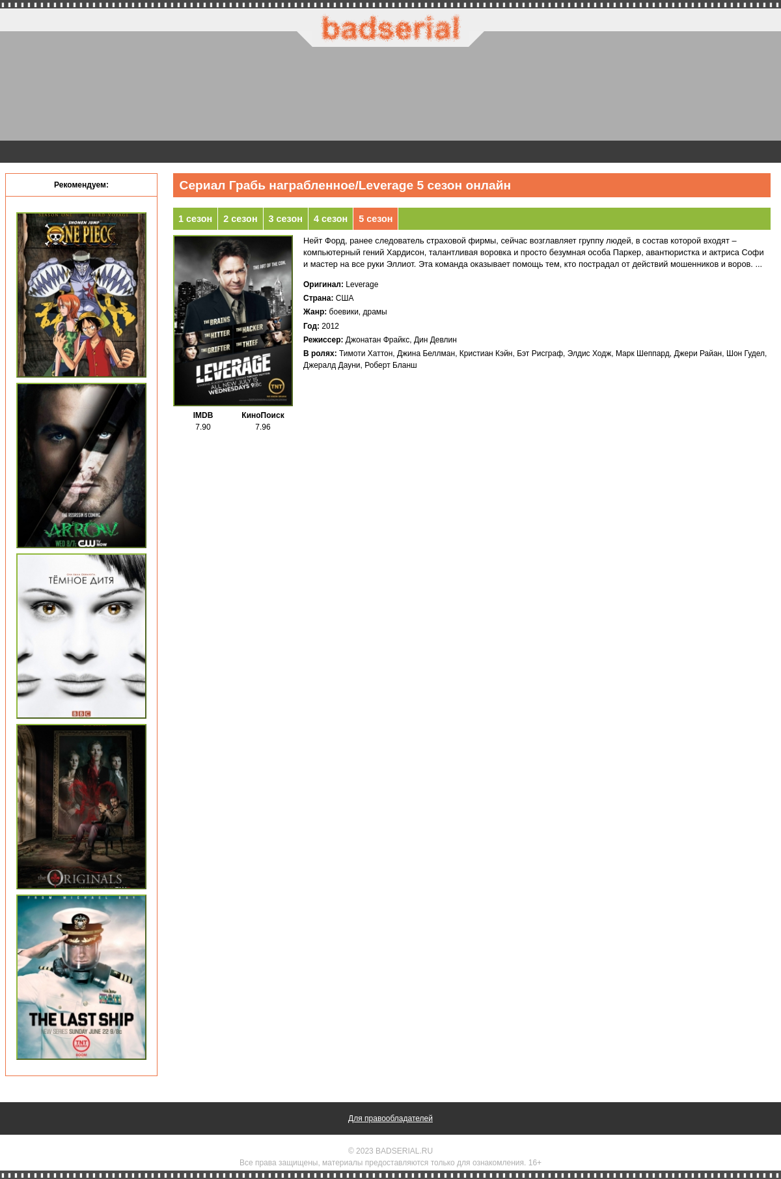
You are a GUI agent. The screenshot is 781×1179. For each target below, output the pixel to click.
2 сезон (240, 219)
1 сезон (195, 219)
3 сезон (286, 219)
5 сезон (375, 219)
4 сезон (331, 219)
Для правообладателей (390, 1118)
